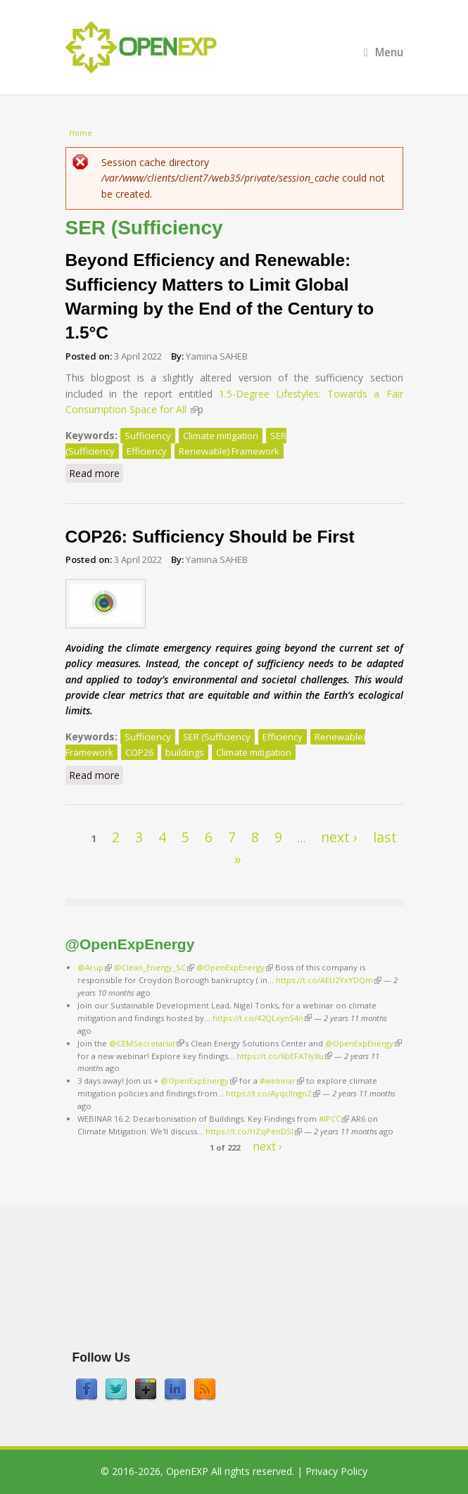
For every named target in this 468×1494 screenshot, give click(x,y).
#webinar (282, 1080)
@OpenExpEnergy (234, 967)
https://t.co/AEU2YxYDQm (328, 980)
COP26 (139, 752)
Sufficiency (148, 435)
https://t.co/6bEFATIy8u (284, 1056)
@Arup (94, 967)
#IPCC (334, 1118)
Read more (96, 474)
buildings (184, 752)
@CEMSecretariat (146, 1043)
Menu (383, 52)
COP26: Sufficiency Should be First (210, 536)
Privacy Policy (336, 1471)
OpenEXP (187, 1471)
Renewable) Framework (229, 451)
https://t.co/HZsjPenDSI (253, 1131)
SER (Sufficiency (217, 736)
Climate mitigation (220, 435)
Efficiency (147, 451)
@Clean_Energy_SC (154, 967)
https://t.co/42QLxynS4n (262, 1018)
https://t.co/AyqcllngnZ (273, 1093)
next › (339, 837)
